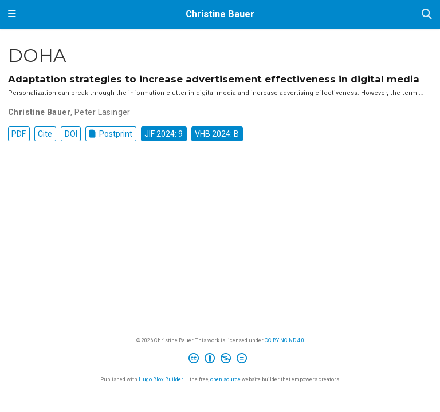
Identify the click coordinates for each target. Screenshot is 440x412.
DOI (71, 133)
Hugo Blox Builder (161, 379)
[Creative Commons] (220, 360)
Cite (45, 133)
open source (225, 379)
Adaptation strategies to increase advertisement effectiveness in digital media (213, 79)
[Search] (427, 14)
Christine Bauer (220, 14)
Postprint (110, 133)
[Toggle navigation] (12, 14)
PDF (18, 133)
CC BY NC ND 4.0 (284, 340)
